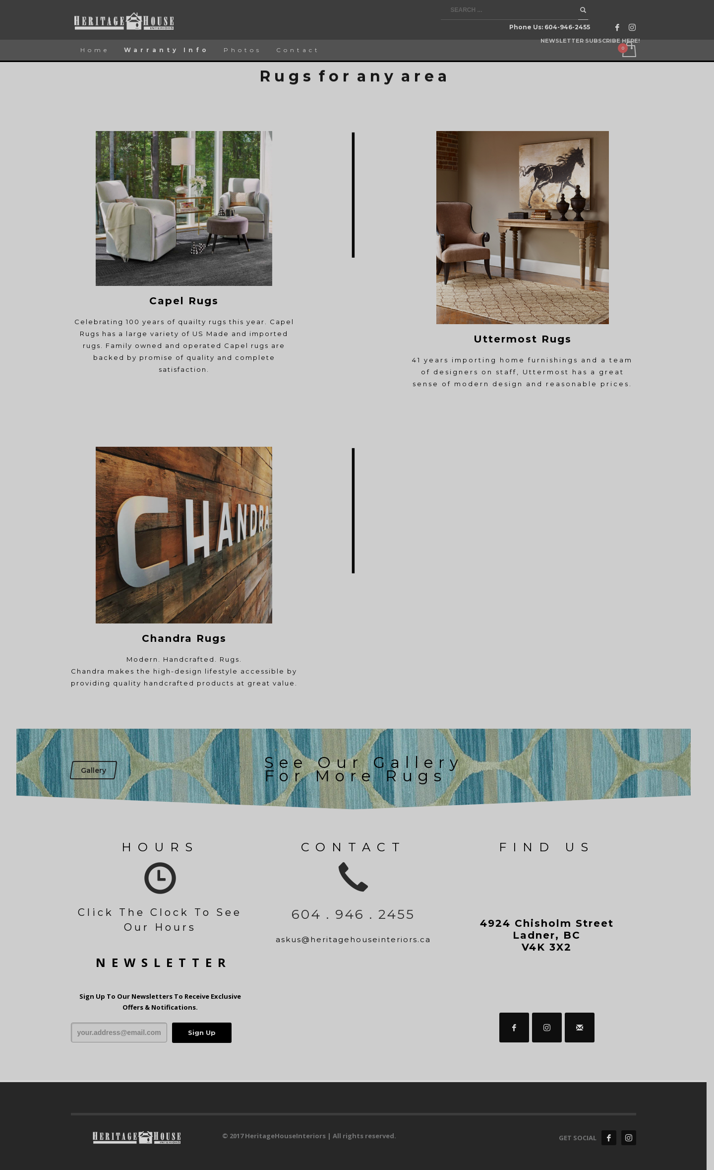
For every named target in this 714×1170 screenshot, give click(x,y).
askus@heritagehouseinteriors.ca (357, 939)
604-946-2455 (567, 27)
